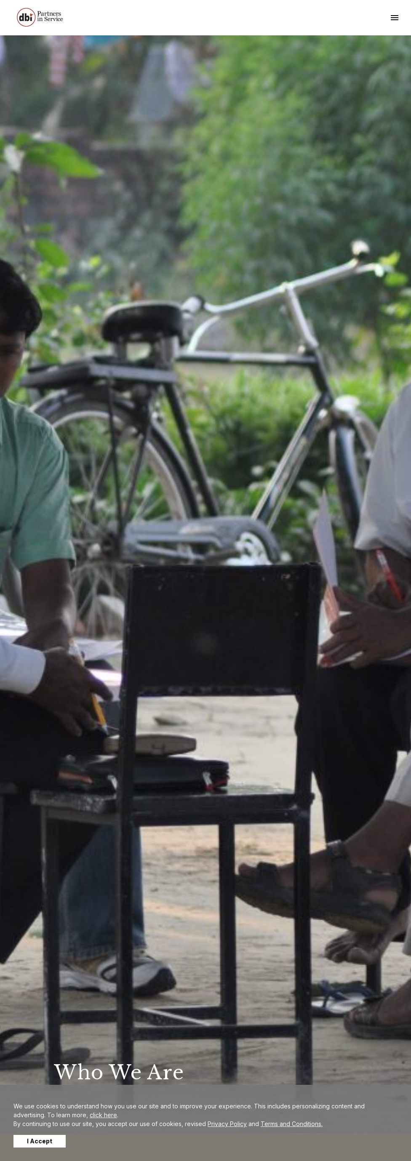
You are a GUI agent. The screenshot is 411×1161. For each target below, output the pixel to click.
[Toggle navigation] (394, 17)
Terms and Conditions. (292, 1123)
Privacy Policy (227, 1123)
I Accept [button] (39, 1141)
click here (103, 1114)
